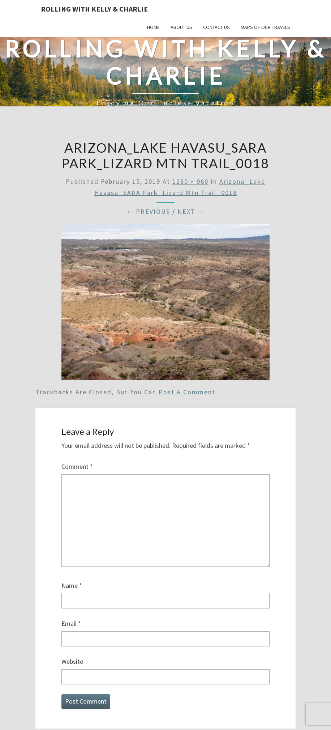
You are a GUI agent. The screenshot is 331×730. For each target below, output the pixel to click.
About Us (181, 27)
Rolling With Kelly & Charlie (94, 8)
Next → (191, 211)
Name (71, 585)
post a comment (187, 392)
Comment (77, 466)
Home (153, 27)
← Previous (148, 211)
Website (72, 661)
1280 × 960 (190, 181)
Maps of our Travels (265, 27)
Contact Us (216, 27)
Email (71, 623)
